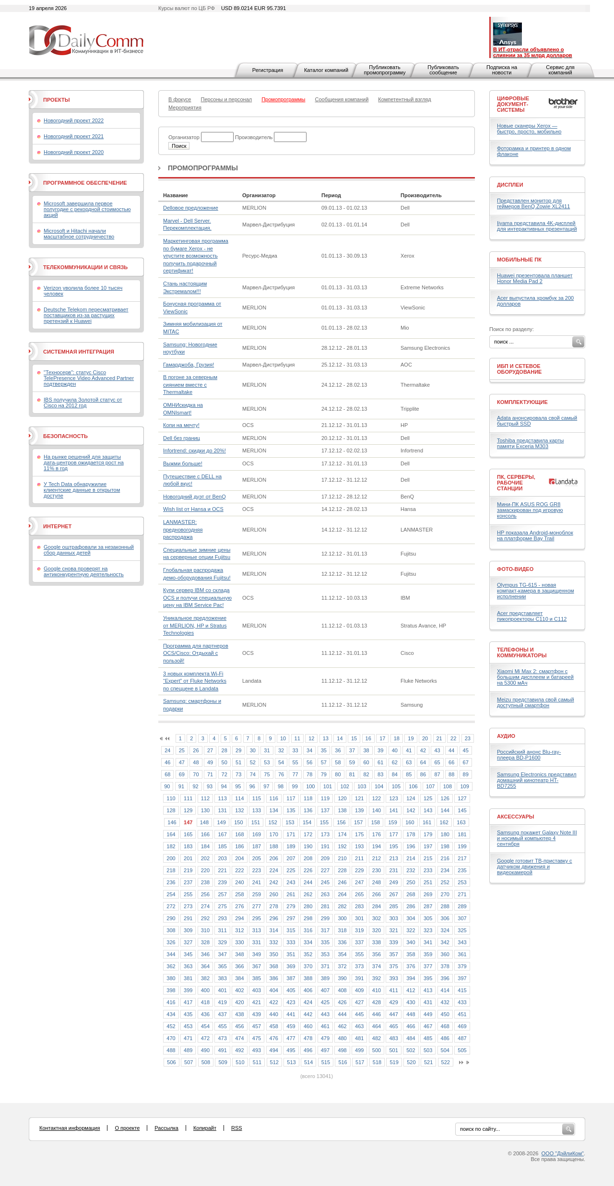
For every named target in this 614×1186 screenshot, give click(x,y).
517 (359, 1062)
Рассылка (166, 1128)
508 (205, 1062)
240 (239, 882)
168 (239, 834)
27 (210, 750)
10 (283, 738)
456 (239, 1026)
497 (325, 1050)
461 (325, 1026)
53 (267, 762)
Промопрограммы (203, 168)
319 (359, 930)
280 (308, 906)
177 (393, 834)
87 (437, 774)
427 (359, 1002)
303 (393, 918)
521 (428, 1062)
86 (423, 774)
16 (368, 738)
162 (444, 822)
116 (274, 798)
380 (170, 978)
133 (256, 810)
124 (410, 798)
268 (410, 894)
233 (428, 870)
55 (295, 762)
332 (274, 942)
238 (205, 882)
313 (256, 930)
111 (188, 798)
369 (290, 966)
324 (445, 930)
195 (393, 846)
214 (410, 858)
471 (188, 1038)
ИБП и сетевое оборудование (519, 369)
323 (428, 930)
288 (445, 906)
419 (222, 1002)
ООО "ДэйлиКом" (563, 1153)
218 (170, 870)
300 (342, 918)
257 (222, 894)
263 (325, 894)
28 (224, 750)
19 (410, 738)
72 (224, 774)
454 (205, 1026)
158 (375, 822)
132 (239, 810)
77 (295, 774)
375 (393, 966)
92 (195, 786)
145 (462, 810)
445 (359, 1014)
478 (308, 1038)
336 (342, 942)
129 (188, 810)
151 (255, 822)
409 (359, 990)
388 (308, 978)
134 (274, 810)
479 (325, 1038)
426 (342, 1002)
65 (437, 762)
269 (428, 894)
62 (395, 762)
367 (256, 966)
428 (376, 1002)
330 (239, 942)
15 (354, 738)
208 (308, 858)
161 (427, 822)
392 (376, 978)
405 (290, 990)
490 (205, 1050)
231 (393, 870)
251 (428, 882)
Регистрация (267, 70)
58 (338, 762)
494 (274, 1050)
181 (462, 834)
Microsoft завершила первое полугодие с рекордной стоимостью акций (87, 209)
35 (324, 750)
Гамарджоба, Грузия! (188, 365)
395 (428, 978)
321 (393, 930)
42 (423, 750)
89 (466, 774)
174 (342, 834)
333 (290, 942)
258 (239, 894)
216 (445, 858)
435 (188, 1014)
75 (267, 774)
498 (342, 1050)
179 (428, 834)
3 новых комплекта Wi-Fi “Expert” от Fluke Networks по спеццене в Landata (194, 681)
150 (238, 822)
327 (188, 942)
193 (359, 846)
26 (196, 750)
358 (410, 954)
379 (462, 966)
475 (256, 1038)
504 (445, 1050)
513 (291, 1062)
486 (445, 1038)
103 (361, 786)
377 (428, 966)
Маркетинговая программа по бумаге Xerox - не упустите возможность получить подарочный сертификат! (195, 255)
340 (410, 942)
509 (222, 1062)
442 (308, 1014)
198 (445, 846)
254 (170, 894)
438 (239, 1014)
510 (240, 1062)
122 (376, 798)
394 (410, 978)
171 (290, 834)
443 (325, 1014)
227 (325, 870)
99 (295, 786)
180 (445, 834)
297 (290, 918)
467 (428, 1026)
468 (445, 1026)
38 (366, 750)
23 (468, 738)
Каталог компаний (326, 70)
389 (325, 978)
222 (239, 870)
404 (274, 990)
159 (392, 822)
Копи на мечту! (181, 425)
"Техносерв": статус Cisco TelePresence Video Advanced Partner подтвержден (89, 378)
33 (295, 750)
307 (462, 918)
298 (308, 918)
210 (342, 858)
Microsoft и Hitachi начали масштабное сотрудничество (79, 233)
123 (393, 798)
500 (376, 1050)
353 (325, 954)
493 (256, 1050)
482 (376, 1038)
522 (445, 1062)
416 (170, 1002)
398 (170, 990)
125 (428, 798)
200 (170, 858)
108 (447, 786)
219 (188, 870)
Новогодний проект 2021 (74, 136)
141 (393, 810)
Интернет (57, 526)
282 (342, 906)
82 (366, 774)
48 (196, 762)
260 (274, 894)
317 (325, 930)
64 (423, 762)
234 (445, 870)
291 (188, 918)
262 (308, 894)
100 (310, 786)
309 (188, 930)
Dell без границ (181, 438)
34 (309, 750)
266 (376, 894)
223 (256, 870)
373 (359, 966)
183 (188, 846)
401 (222, 990)
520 (411, 1062)
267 (393, 894)
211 (359, 858)
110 (170, 798)
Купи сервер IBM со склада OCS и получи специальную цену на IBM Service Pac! (197, 597)
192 (342, 846)
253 (462, 882)
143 (428, 810)
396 (445, 978)
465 (393, 1026)
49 (210, 762)
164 (170, 834)
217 (462, 858)
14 (339, 738)
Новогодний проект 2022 (74, 120)
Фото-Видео (515, 569)
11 (297, 738)
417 (188, 1002)
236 (170, 882)
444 (342, 1014)
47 (182, 762)
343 (462, 942)
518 (377, 1062)
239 (222, 882)
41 (409, 750)
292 (205, 918)
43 (437, 750)
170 (274, 834)
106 (413, 786)
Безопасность (65, 436)
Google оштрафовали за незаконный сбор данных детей (89, 550)
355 (359, 954)
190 (308, 846)
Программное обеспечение (85, 183)
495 (290, 1050)
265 (359, 894)
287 (428, 906)
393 (393, 978)
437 (222, 1014)
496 (308, 1050)
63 (409, 762)
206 (274, 858)
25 (182, 750)
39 (380, 750)
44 (451, 750)
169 (256, 834)
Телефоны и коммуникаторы (522, 652)
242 (274, 882)
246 (342, 882)
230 (376, 870)
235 (462, 870)
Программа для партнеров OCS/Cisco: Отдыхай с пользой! (195, 653)
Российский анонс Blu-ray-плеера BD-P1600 (529, 754)
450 (445, 1014)
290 (170, 918)
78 (309, 774)
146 (171, 822)
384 (239, 978)
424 (308, 1002)
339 (393, 942)
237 (188, 882)
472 (205, 1038)
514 (308, 1062)
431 (428, 1002)
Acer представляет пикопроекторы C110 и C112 (532, 616)
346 (205, 954)
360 (445, 954)
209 (325, 858)
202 (205, 858)
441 (290, 1014)
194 (376, 846)
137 (325, 810)
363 (188, 966)
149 (221, 822)
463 (359, 1026)
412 (410, 990)
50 (224, 762)
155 (324, 822)
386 (274, 978)
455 (222, 1026)
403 (256, 990)
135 (290, 810)
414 (445, 990)
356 (376, 954)
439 (256, 1014)
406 (308, 990)
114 (239, 798)
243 (290, 882)
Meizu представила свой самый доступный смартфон (535, 702)
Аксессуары (515, 816)
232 (410, 870)
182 (170, 846)
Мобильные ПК (519, 259)
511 (257, 1062)
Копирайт (204, 1128)
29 (238, 750)
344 (170, 954)
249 (393, 882)
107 (430, 786)
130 (205, 810)
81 (352, 774)
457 (256, 1026)
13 (326, 738)
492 (239, 1050)
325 (462, 930)
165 (188, 834)
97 (266, 786)
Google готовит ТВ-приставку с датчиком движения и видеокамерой (534, 866)
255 (188, 894)
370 (308, 966)
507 (188, 1062)
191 (325, 846)
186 (239, 846)
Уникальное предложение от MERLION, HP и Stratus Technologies (194, 625)
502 (410, 1050)
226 (308, 870)
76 (281, 774)
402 (239, 990)
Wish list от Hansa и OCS (193, 509)
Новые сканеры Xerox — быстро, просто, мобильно (529, 128)
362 (170, 966)
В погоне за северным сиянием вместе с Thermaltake (190, 384)
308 (170, 930)
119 (325, 798)
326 (170, 942)
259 (256, 894)
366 (239, 966)
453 (188, 1026)
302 (376, 918)
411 (393, 990)
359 (428, 954)
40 (395, 750)
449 (428, 1014)
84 (395, 774)
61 (380, 762)
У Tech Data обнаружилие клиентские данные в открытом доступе (82, 489)
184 (205, 846)
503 (428, 1050)
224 (274, 870)
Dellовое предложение (190, 208)
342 (445, 942)
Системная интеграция (78, 352)
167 (222, 834)
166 (205, 834)
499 (359, 1050)
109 (464, 786)
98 (280, 786)
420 (239, 1002)
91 (181, 786)
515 (325, 1062)
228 (342, 870)
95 (238, 786)
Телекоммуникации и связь (85, 267)
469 (462, 1026)
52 (253, 762)
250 (410, 882)
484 (410, 1038)
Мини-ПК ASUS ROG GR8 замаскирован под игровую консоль (530, 510)
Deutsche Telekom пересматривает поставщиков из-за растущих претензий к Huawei (86, 315)
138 (342, 810)
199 (462, 846)
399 (188, 990)
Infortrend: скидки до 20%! (194, 450)
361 (462, 954)
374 (376, 966)
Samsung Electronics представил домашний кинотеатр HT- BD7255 (537, 780)
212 (376, 858)
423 (290, 1002)
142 (410, 810)
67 (466, 762)
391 (359, 978)
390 (342, 978)
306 (445, 918)
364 (205, 966)
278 (274, 906)
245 (325, 882)
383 (222, 978)
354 (342, 954)
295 (256, 918)
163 (461, 822)
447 (393, 1014)
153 (289, 822)
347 (222, 954)
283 (359, 906)
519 (394, 1062)
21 (439, 738)
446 (376, 1014)
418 (205, 1002)
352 (308, 954)
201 (188, 858)
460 (308, 1026)
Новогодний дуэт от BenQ (194, 496)
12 (311, 738)
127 (462, 798)
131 (222, 810)
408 (342, 990)
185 (222, 846)
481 (359, 1038)
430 (410, 1002)
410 (376, 990)
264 (342, 894)
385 (256, 978)
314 (274, 930)
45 (466, 750)
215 (428, 858)
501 (393, 1050)
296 (274, 918)
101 (327, 786)
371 (325, 966)
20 (425, 738)
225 (290, 870)
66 (451, 762)
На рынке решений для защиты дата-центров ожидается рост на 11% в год (84, 462)
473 (222, 1038)
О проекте (127, 1128)
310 (205, 930)
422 (274, 1002)
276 (239, 906)
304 (410, 918)
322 (410, 930)
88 (451, 774)
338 (376, 942)
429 (393, 1002)
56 (309, 762)
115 (256, 798)
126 (445, 798)
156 (341, 822)
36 (338, 750)
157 (358, 822)
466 (410, 1026)
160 (409, 822)
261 (290, 894)
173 (325, 834)
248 (376, 882)
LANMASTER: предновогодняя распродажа (182, 529)
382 (205, 978)
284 (376, 906)
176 (376, 834)
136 (308, 810)
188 (274, 846)
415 (462, 990)
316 (308, 930)
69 (182, 774)
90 (167, 786)
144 (445, 810)
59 (352, 762)
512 (274, 1062)
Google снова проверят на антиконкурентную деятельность (84, 571)
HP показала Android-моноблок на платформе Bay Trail (535, 535)
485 (428, 1038)
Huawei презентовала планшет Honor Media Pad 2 (534, 278)
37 (352, 750)
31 (267, 750)
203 (222, 858)
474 (239, 1038)
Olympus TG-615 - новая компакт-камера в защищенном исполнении (535, 590)
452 (170, 1026)
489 (188, 1050)
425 (325, 1002)
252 (445, 882)
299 (325, 918)
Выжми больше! (182, 463)
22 (453, 738)
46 (167, 762)
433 (462, 1002)
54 (281, 762)
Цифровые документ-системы (513, 104)
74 (253, 774)
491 (222, 1050)
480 (342, 1038)
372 (342, 966)
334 (308, 942)
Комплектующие (522, 402)
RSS (236, 1128)
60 (366, 762)
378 (445, 966)
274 (205, 906)
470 (170, 1038)
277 (256, 906)
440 (274, 1014)
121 (359, 798)
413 (428, 990)
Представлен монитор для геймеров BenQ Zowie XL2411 (533, 203)
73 (238, 774)
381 (188, 978)
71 (210, 774)
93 (210, 786)
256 (205, 894)
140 (376, 810)
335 (325, 942)
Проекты (56, 100)
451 (462, 1014)
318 (342, 930)
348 (239, 954)
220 (205, 870)
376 (410, 966)
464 (376, 1026)
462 (342, 1026)
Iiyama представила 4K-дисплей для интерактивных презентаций (537, 226)
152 (273, 822)
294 (239, 918)
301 (359, 918)
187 (256, 846)
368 (274, 966)
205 (256, 858)
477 (290, 1038)
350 (274, 954)
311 (222, 930)
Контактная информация (69, 1128)
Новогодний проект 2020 (74, 152)
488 (170, 1050)
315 (290, 930)
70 (196, 774)
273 (188, 906)
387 (290, 978)
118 (308, 798)
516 (342, 1062)
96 (252, 786)
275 (222, 906)
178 (410, 834)
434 (170, 1014)
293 (222, 918)
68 (167, 774)
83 (380, 774)
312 (239, 930)
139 (359, 810)
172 (308, 834)
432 (445, 1002)
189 (290, 846)
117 (290, 798)
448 (410, 1014)
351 (290, 954)
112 (205, 798)
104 (379, 786)
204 (239, 858)
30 (253, 750)
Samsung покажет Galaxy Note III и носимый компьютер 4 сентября (537, 838)
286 (410, 906)
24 (167, 750)
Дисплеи (510, 185)
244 (308, 882)
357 (393, 954)
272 (170, 906)
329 (222, 942)
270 (445, 894)
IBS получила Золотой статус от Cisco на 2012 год (83, 402)
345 (188, 954)
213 (393, 858)
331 (256, 942)
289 (462, 906)
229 (359, 870)
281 (325, 906)
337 (359, 942)
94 (224, 786)
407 (325, 990)
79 (324, 774)
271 (462, 894)
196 (410, 846)
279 (290, 906)
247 (359, 882)
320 (376, 930)
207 (290, 858)
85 (409, 774)
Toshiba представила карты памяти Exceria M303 (530, 443)
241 (256, 882)
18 (397, 738)
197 (428, 846)
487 (462, 1038)
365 (222, 966)
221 (222, 870)
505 (462, 1050)
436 (205, 1014)
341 (428, 942)
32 (281, 750)
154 (307, 822)
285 (393, 906)
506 (171, 1062)
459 (290, 1026)
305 (428, 918)
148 (204, 822)
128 (170, 810)
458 (274, 1026)
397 (462, 978)
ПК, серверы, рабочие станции (516, 482)
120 (342, 798)
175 (359, 834)
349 (256, 954)
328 (205, 942)
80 (338, 774)
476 (274, 1038)
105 (396, 786)
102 (345, 786)
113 (222, 798)
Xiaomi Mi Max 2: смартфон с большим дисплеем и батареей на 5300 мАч (535, 677)
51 (238, 762)
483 (393, 1038)
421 (256, 1002)
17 (382, 738)
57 (324, 762)
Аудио (506, 736)
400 (205, 990)
